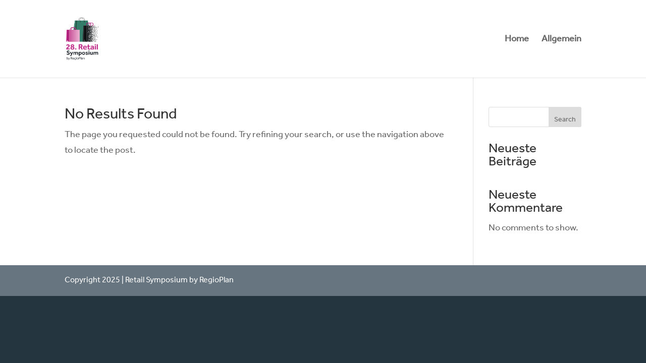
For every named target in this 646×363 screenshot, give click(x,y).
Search (565, 120)
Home (517, 41)
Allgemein (561, 41)
